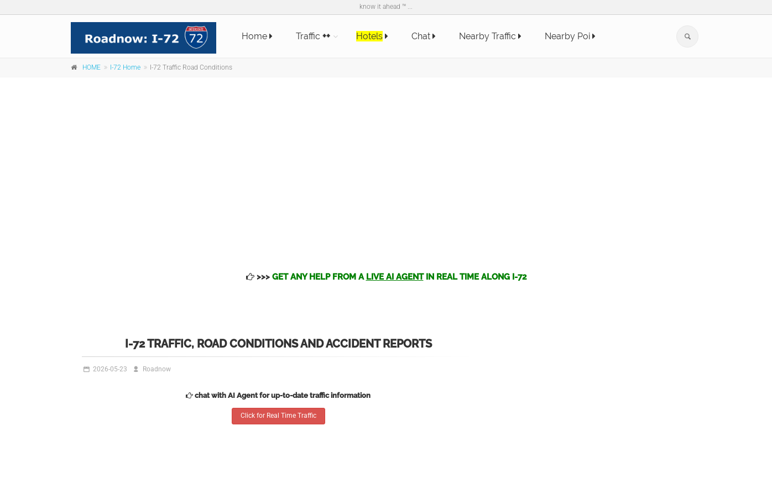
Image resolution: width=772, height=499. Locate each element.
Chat (423, 36)
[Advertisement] (386, 165)
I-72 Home (125, 67)
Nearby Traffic (490, 36)
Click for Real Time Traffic (278, 415)
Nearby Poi (570, 36)
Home (257, 36)
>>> (386, 277)
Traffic (313, 36)
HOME (91, 67)
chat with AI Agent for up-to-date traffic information (278, 395)
